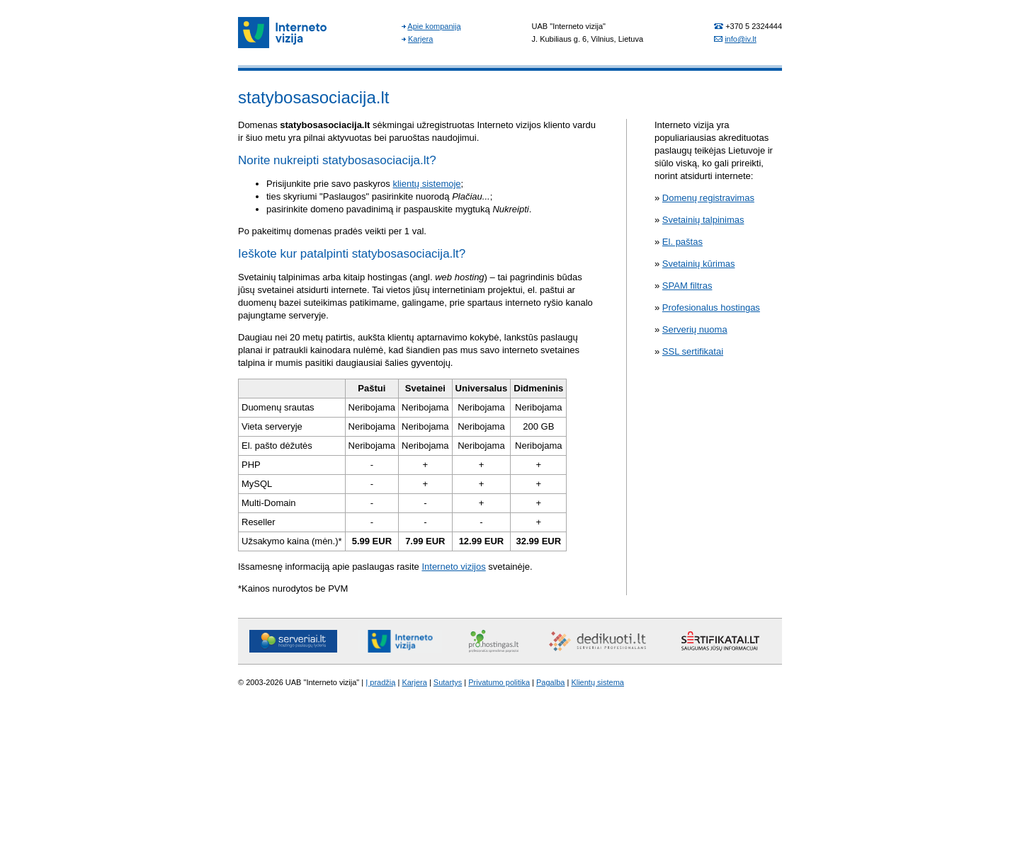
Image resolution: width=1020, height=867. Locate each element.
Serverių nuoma (694, 329)
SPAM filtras (687, 285)
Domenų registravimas (708, 198)
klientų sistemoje (426, 183)
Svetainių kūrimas (698, 263)
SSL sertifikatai (692, 351)
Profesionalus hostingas (711, 307)
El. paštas (682, 241)
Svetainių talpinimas (703, 219)
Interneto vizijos (453, 566)
